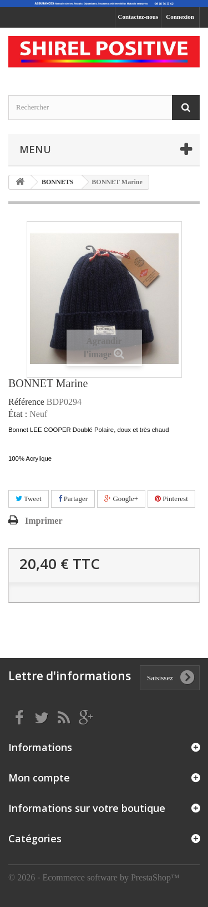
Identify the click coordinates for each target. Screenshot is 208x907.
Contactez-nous (138, 16)
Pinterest (171, 498)
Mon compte (39, 777)
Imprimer (44, 520)
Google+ (121, 498)
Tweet (29, 498)
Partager (73, 498)
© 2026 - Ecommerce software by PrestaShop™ (94, 877)
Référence (26, 402)
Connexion (180, 16)
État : (17, 414)
